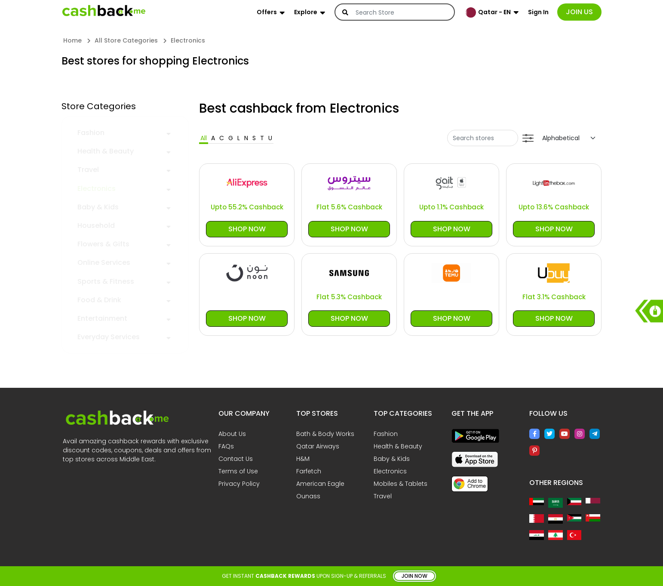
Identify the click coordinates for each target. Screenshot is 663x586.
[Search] (400, 12)
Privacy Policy (239, 483)
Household (96, 225)
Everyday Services (108, 337)
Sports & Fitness (105, 281)
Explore (305, 12)
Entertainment (102, 318)
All (203, 138)
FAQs (226, 446)
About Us (232, 434)
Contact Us (235, 458)
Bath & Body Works (325, 434)
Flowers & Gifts (103, 244)
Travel (88, 170)
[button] (168, 132)
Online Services (103, 262)
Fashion (90, 133)
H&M (303, 458)
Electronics (96, 188)
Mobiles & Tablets (400, 483)
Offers (267, 12)
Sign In (538, 12)
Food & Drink (99, 300)
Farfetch (308, 471)
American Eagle (320, 483)
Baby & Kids (98, 207)
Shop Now (247, 229)
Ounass (308, 496)
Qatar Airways (317, 446)
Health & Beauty (105, 151)
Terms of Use (238, 471)
